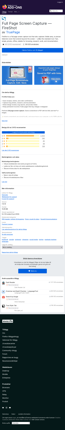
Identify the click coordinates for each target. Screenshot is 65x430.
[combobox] (56, 11)
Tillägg (4, 12)
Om (3, 333)
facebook (5, 239)
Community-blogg (9, 350)
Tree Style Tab (11, 305)
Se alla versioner (7, 234)
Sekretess (5, 414)
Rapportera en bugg (10, 357)
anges (14, 417)
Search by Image (12, 297)
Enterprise (6, 378)
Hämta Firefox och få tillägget (32, 50)
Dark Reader (10, 282)
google (11, 239)
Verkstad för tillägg (9, 340)
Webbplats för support (9, 197)
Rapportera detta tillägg (10, 252)
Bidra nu (33, 271)
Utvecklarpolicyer (9, 347)
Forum (4, 354)
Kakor (13, 414)
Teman (10, 12)
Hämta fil (4, 54)
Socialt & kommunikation (49, 219)
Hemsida (5, 195)
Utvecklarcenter (8, 343)
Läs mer (4, 182)
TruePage (13, 32)
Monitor (5, 398)
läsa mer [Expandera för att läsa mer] (5, 121)
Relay (4, 394)
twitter (41, 239)
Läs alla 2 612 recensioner (10, 150)
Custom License (7, 224)
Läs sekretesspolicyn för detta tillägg (14, 229)
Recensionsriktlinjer (10, 361)
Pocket (5, 401)
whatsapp (5, 241)
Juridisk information (24, 414)
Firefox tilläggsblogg (10, 337)
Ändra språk (6, 423)
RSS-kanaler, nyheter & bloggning (13, 219)
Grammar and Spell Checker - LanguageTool (22, 291)
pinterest (18, 239)
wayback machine (50, 239)
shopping (25, 239)
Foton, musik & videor (32, 219)
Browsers (6, 388)
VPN (4, 391)
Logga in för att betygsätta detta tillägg (23, 132)
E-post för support (8, 199)
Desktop (5, 371)
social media (34, 239)
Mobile (5, 374)
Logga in (60, 2)
